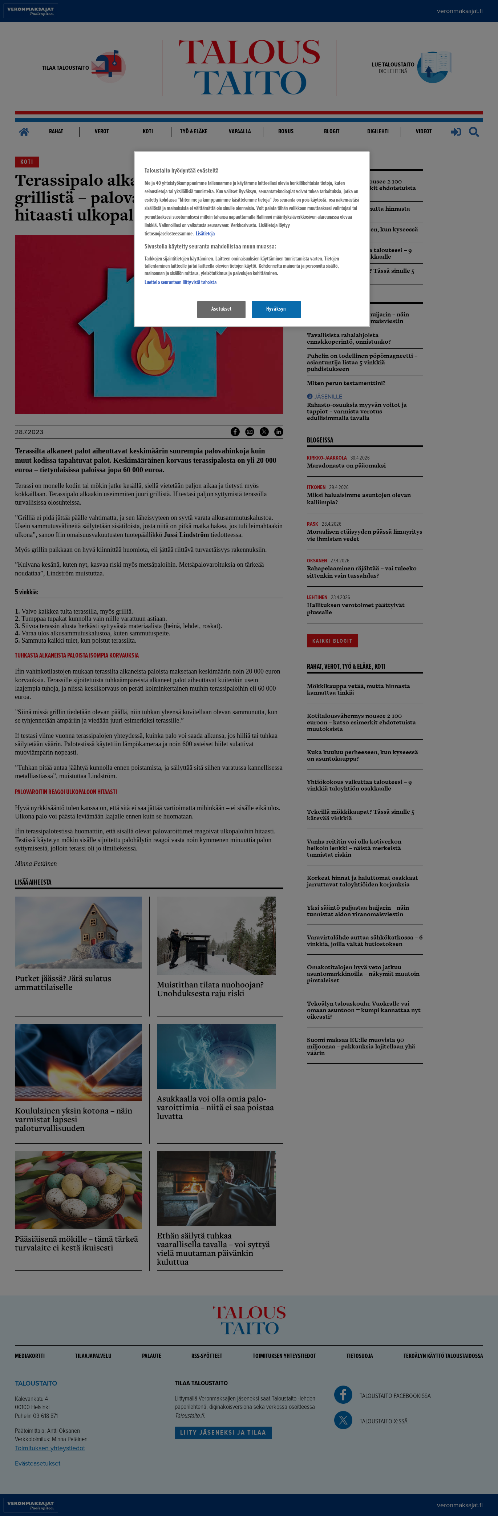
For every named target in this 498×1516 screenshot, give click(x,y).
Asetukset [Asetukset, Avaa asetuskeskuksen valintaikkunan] (221, 309)
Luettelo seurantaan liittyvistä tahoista (180, 282)
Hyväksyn (276, 309)
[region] (252, 239)
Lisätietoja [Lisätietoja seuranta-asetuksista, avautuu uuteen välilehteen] (205, 234)
